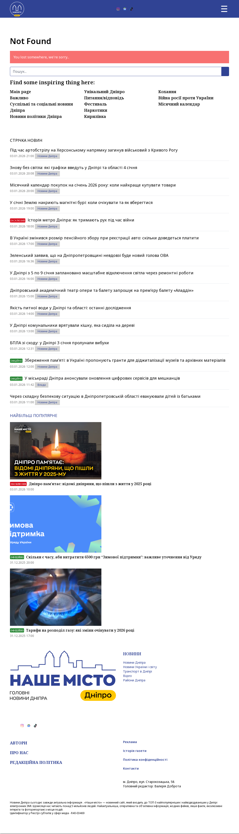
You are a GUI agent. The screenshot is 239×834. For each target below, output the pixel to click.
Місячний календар (179, 104)
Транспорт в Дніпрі (137, 671)
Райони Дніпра (134, 680)
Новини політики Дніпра (36, 116)
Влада (42, 385)
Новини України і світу (140, 667)
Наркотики (95, 110)
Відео (127, 676)
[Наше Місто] (17, 9)
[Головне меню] (224, 9)
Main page (20, 91)
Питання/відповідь (104, 97)
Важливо (19, 97)
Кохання (167, 91)
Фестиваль (95, 104)
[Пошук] (116, 71)
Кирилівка (95, 116)
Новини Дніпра (47, 156)
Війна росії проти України (185, 97)
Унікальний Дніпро (104, 91)
